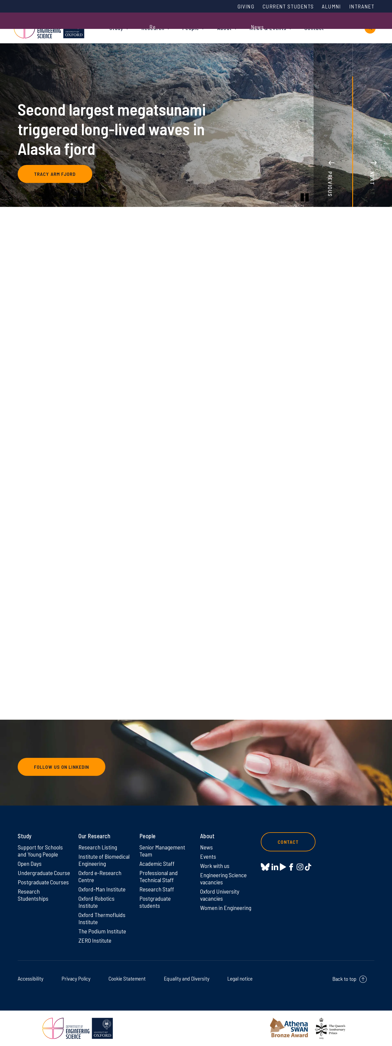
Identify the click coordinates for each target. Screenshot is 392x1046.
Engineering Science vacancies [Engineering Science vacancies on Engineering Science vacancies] (223, 878)
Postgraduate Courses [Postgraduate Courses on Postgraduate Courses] (43, 881)
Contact (314, 28)
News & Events (268, 28)
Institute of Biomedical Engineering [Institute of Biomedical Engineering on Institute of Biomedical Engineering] (104, 860)
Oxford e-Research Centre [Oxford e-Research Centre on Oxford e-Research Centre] (99, 876)
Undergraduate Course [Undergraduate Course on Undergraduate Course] (44, 872)
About (224, 28)
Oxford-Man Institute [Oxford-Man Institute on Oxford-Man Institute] (101, 889)
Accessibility (30, 978)
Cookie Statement (127, 978)
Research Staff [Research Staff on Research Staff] (156, 889)
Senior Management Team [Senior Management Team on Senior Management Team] (162, 850)
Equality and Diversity (186, 978)
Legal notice (240, 978)
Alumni (331, 6)
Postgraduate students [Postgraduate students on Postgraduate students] (155, 902)
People (190, 28)
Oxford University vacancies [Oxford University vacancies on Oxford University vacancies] (219, 895)
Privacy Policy (76, 978)
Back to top (344, 978)
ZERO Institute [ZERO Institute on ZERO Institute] (94, 940)
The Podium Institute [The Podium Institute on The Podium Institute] (102, 931)
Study (116, 28)
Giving (245, 6)
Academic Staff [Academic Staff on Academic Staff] (156, 863)
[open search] (370, 28)
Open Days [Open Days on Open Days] (30, 863)
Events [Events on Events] (208, 856)
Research (153, 28)
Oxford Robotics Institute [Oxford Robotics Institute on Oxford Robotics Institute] (96, 902)
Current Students (288, 6)
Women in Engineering (225, 907)
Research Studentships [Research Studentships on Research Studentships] (33, 895)
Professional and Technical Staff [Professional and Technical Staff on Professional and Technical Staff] (158, 876)
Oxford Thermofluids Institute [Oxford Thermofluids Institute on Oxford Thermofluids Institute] (101, 918)
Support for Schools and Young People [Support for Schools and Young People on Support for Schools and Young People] (40, 850)
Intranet (361, 6)
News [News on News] (206, 847)
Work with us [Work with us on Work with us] (214, 865)
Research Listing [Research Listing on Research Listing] (97, 847)
